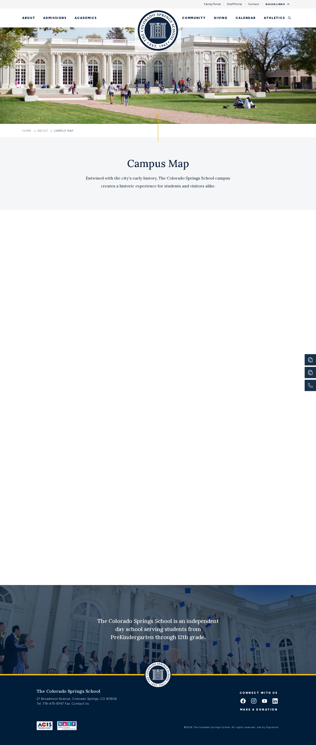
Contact (253, 4)
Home (27, 131)
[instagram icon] (253, 701)
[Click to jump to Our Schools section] (158, 128)
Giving (221, 18)
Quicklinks (276, 4)
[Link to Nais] (67, 725)
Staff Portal (234, 4)
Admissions (55, 18)
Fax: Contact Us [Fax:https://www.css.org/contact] (77, 703)
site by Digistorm (268, 727)
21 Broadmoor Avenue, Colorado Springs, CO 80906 (77, 699)
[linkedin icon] (275, 701)
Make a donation (259, 709)
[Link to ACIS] (45, 725)
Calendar (246, 18)
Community (194, 18)
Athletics (274, 18)
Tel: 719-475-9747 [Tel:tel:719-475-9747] (51, 703)
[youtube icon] (264, 701)
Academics (86, 18)
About (28, 18)
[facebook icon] (243, 701)
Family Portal (212, 4)
